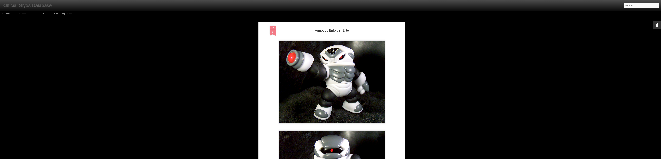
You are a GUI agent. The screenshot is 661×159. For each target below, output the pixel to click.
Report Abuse (354, 157)
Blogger (345, 157)
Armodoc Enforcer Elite (332, 21)
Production (33, 13)
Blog (63, 13)
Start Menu (21, 13)
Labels (57, 13)
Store (69, 13)
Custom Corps (46, 13)
